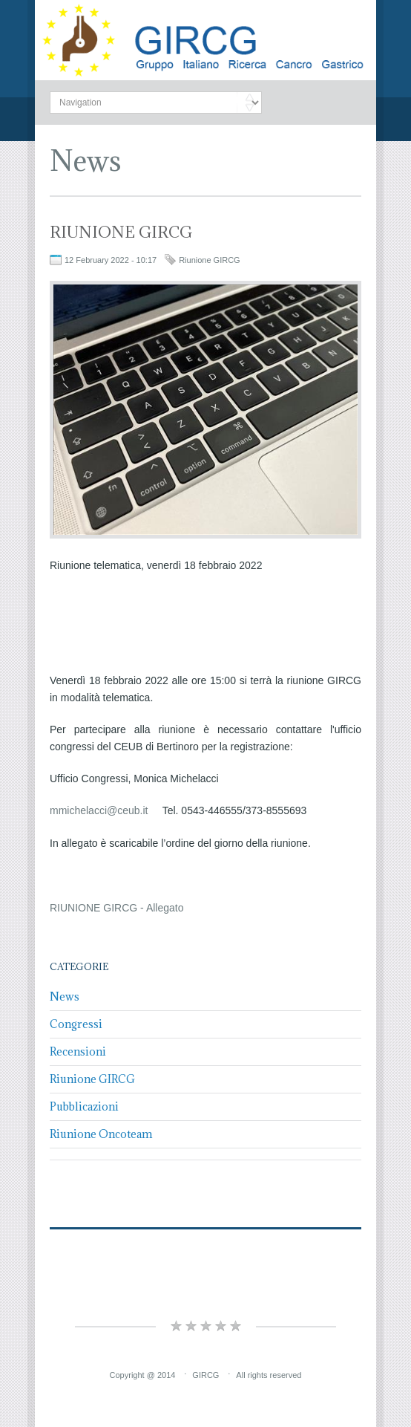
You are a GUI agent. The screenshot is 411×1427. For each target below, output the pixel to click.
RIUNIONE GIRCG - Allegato (117, 908)
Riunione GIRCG (209, 260)
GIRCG (205, 1375)
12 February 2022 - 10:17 (111, 260)
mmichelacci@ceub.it (99, 810)
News (86, 160)
